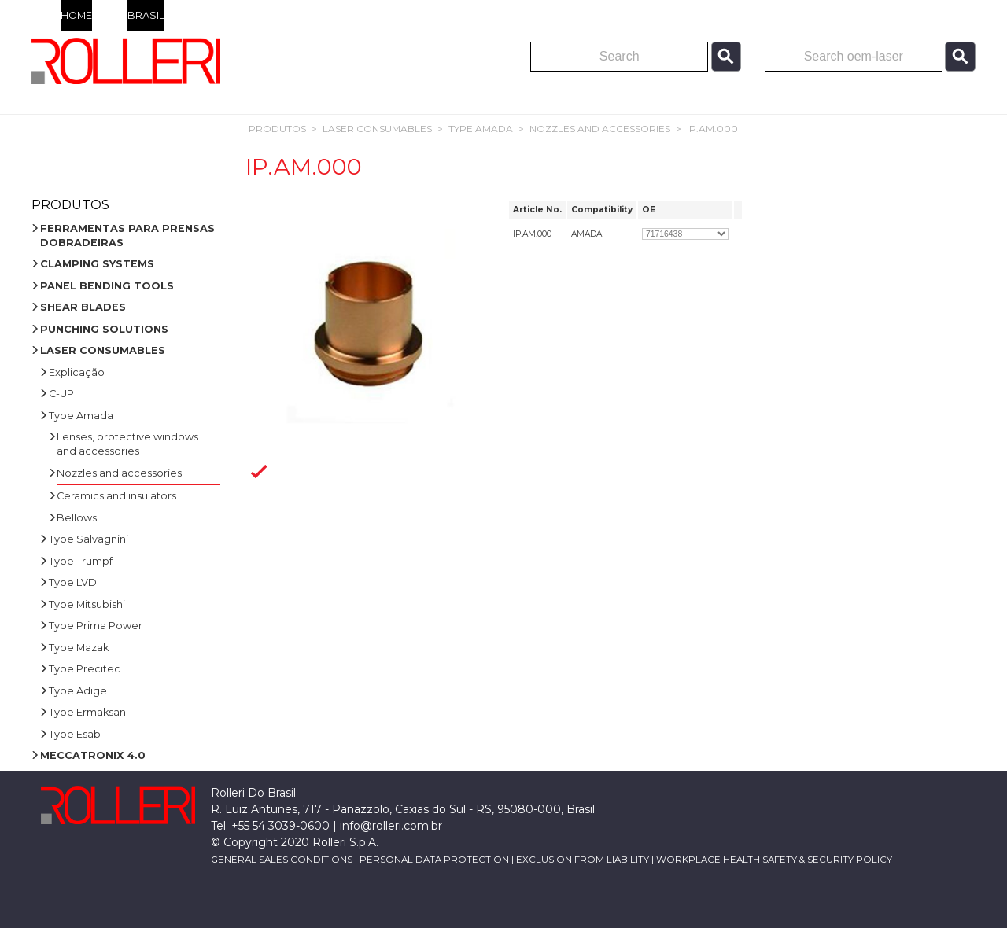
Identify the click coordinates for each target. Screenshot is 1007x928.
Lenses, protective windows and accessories (127, 444)
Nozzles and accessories (599, 128)
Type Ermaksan (87, 712)
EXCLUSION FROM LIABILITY (582, 859)
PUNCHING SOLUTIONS (104, 329)
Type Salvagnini (88, 539)
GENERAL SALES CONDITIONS (281, 859)
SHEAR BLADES (83, 307)
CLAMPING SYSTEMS (97, 264)
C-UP (61, 394)
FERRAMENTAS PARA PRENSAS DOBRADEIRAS (127, 236)
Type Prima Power (95, 626)
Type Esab (75, 734)
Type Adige (78, 691)
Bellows (77, 518)
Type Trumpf (81, 561)
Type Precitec (84, 669)
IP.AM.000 (712, 128)
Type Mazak (79, 648)
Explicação (77, 372)
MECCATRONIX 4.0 (93, 755)
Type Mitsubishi (87, 604)
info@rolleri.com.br (391, 826)
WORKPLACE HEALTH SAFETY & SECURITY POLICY (774, 859)
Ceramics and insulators (116, 496)
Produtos (277, 128)
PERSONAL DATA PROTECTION (434, 859)
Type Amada (480, 128)
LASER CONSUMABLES (377, 128)
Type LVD (73, 582)
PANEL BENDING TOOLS (107, 286)
